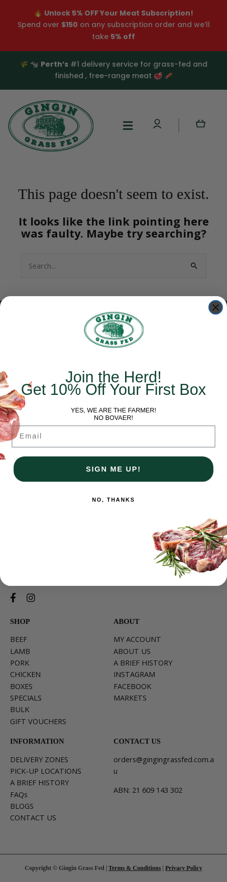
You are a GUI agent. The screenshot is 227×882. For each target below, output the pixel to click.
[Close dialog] (215, 307)
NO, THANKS (113, 500)
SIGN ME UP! (113, 469)
